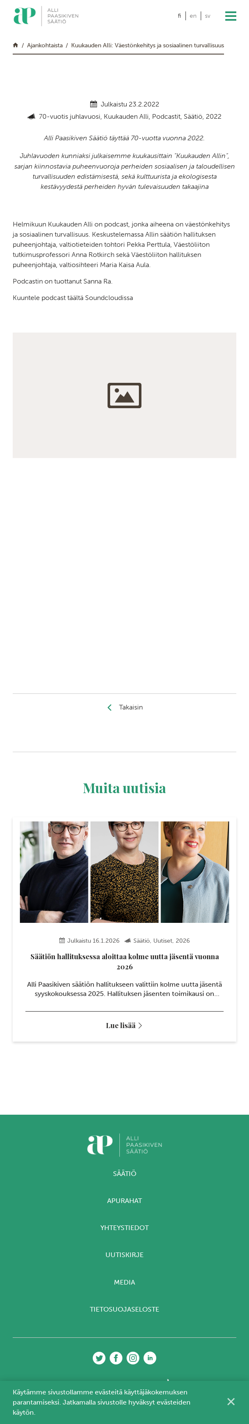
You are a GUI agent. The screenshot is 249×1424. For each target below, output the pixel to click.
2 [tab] (116, 1076)
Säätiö (124, 1178)
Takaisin (131, 707)
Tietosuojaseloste (124, 1314)
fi (179, 15)
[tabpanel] (124, 931)
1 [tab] (108, 1076)
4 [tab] (132, 1076)
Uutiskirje (124, 1260)
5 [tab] (141, 1076)
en (193, 15)
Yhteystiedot (124, 1233)
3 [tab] (124, 1076)
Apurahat (124, 1205)
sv (207, 15)
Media (124, 1287)
